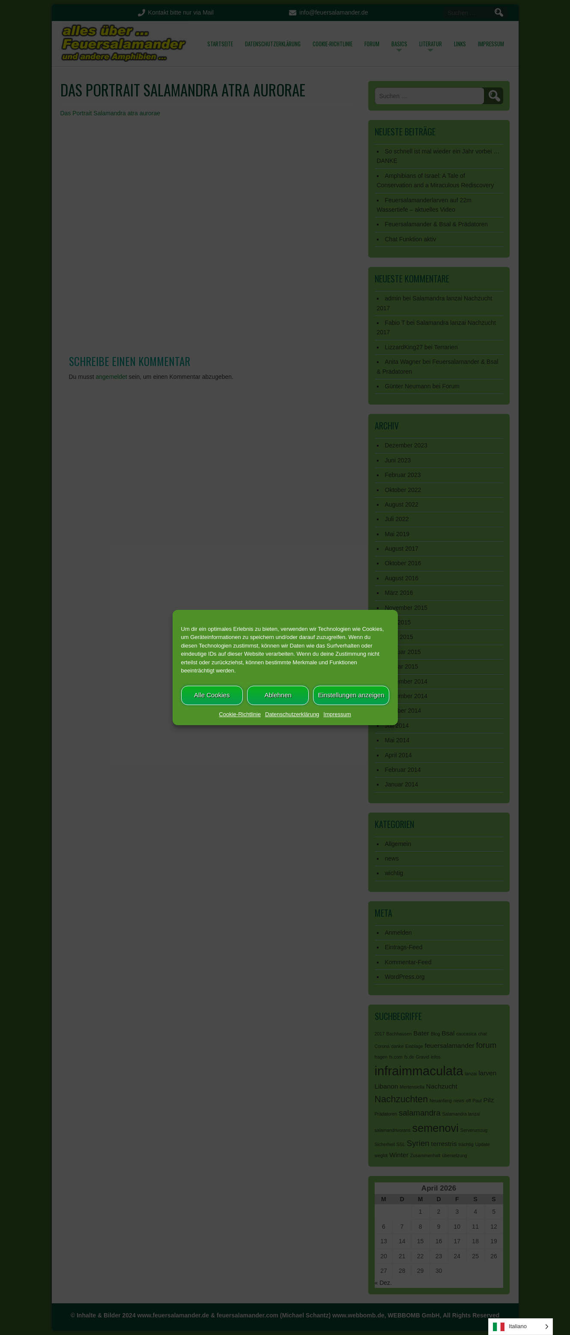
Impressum (337, 714)
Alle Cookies (212, 695)
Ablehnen (277, 695)
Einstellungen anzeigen (351, 695)
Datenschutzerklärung (292, 714)
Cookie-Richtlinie (240, 714)
